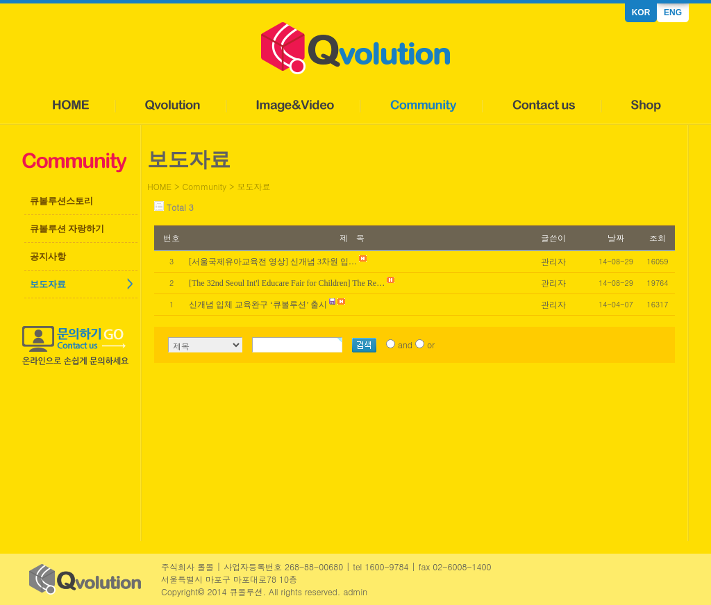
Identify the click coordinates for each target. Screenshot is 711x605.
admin (355, 591)
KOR (641, 12)
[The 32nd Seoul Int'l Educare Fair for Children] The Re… (287, 283)
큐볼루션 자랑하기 (67, 228)
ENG (673, 12)
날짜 (616, 238)
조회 (657, 238)
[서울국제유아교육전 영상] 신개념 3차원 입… (273, 261)
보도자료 (48, 284)
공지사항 (48, 256)
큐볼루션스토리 (61, 201)
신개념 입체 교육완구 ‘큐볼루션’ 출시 (258, 304)
